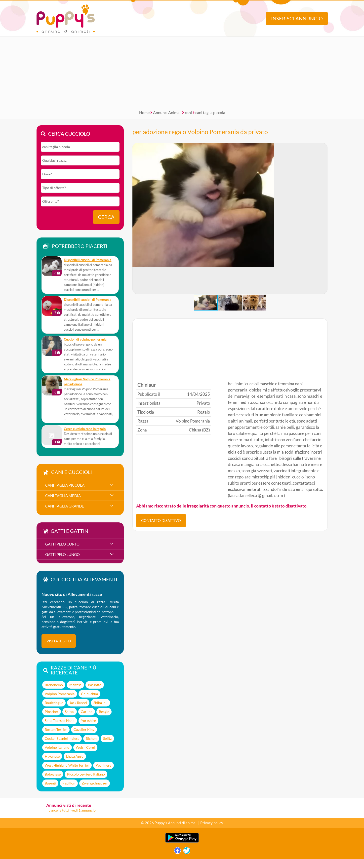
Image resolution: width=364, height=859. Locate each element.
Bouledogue (54, 703)
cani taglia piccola (210, 112)
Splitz (107, 738)
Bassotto (94, 685)
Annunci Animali (167, 112)
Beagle (104, 711)
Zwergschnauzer (94, 783)
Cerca (106, 217)
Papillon (68, 783)
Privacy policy (211, 822)
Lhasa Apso (74, 756)
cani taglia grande (64, 506)
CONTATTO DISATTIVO (161, 520)
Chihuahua (89, 694)
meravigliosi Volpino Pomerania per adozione (87, 381)
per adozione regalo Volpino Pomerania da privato (200, 131)
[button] (136, 219)
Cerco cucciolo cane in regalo (85, 429)
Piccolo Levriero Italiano (86, 774)
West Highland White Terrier (67, 765)
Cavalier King (84, 729)
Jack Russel (78, 703)
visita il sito (58, 641)
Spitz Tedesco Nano (60, 720)
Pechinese (103, 765)
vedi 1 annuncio (83, 810)
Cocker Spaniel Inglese (62, 738)
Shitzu (69, 711)
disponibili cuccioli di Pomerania (87, 260)
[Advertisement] (182, 71)
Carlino (86, 711)
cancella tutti (59, 810)
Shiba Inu (100, 703)
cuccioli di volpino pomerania (85, 339)
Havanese (52, 756)
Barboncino (54, 685)
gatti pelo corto (62, 544)
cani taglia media (63, 495)
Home (144, 112)
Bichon (91, 738)
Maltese (75, 685)
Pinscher (51, 711)
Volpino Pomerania (60, 694)
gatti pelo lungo (62, 554)
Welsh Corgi (85, 747)
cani (188, 112)
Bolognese (53, 774)
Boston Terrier (56, 729)
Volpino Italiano (57, 747)
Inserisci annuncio (297, 18)
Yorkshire (88, 720)
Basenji (50, 783)
